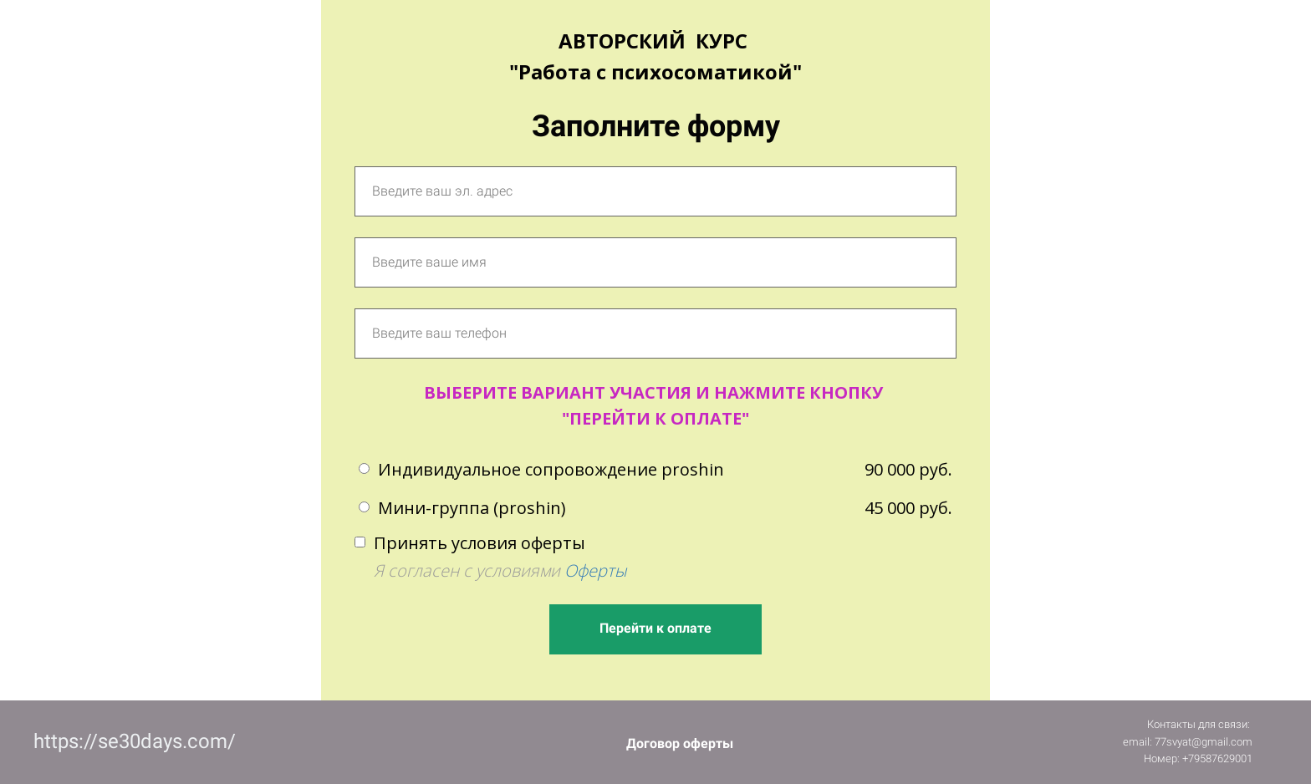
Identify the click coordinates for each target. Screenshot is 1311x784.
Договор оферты (679, 743)
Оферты (595, 570)
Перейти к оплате (655, 628)
